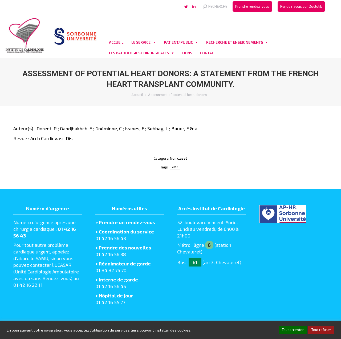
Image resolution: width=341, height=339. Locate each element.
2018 (175, 167)
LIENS (187, 53)
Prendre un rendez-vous (127, 222)
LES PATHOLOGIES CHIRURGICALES (139, 53)
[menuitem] (252, 6)
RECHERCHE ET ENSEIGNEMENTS (234, 42)
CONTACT (208, 53)
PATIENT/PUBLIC (178, 42)
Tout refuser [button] (321, 330)
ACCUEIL (116, 42)
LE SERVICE (141, 42)
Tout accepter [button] (293, 330)
